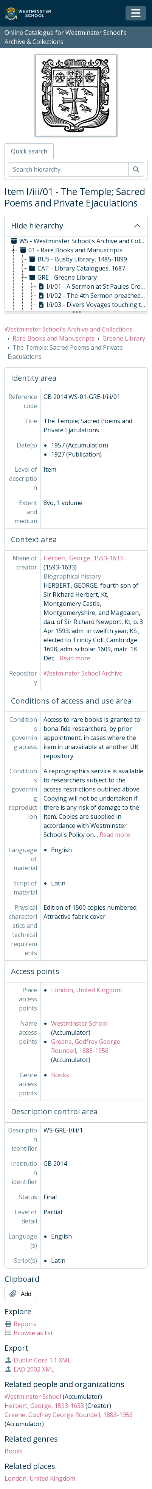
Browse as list (29, 1333)
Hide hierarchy (37, 226)
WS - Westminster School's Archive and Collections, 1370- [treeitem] (77, 241)
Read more (75, 658)
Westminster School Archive (83, 673)
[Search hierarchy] (68, 169)
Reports (20, 1324)
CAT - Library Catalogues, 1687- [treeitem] (77, 268)
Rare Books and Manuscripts (53, 338)
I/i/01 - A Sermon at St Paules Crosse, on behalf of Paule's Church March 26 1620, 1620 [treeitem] (92, 286)
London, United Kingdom (86, 990)
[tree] (76, 274)
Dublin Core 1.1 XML (38, 1360)
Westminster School (79, 1023)
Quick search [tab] (29, 151)
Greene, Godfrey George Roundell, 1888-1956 (69, 1415)
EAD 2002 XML (29, 1369)
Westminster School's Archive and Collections (69, 329)
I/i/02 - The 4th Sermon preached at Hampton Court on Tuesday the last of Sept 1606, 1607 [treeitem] (92, 295)
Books (60, 1075)
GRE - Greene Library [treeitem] (62, 277)
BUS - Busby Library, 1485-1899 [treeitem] (77, 259)
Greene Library (123, 338)
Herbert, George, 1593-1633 (83, 558)
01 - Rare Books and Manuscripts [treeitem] (71, 250)
